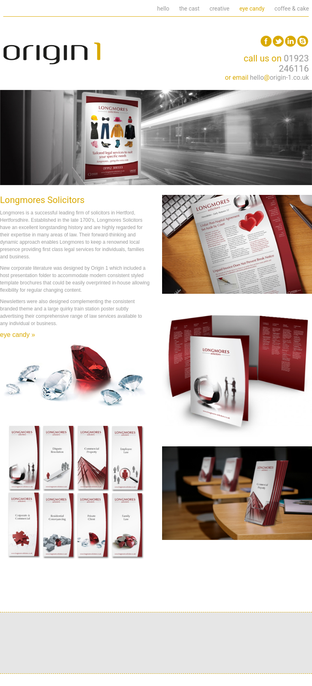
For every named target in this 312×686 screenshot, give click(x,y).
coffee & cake (292, 8)
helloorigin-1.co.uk (279, 77)
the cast (189, 8)
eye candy (251, 8)
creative (220, 8)
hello (163, 8)
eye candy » (17, 334)
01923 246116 (294, 63)
